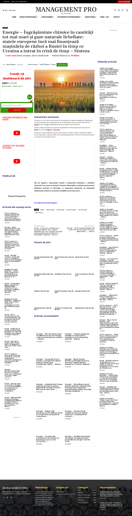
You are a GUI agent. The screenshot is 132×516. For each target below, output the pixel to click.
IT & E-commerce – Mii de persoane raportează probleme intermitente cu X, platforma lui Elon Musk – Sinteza (109, 238)
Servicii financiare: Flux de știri (64, 257)
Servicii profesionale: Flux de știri (43, 257)
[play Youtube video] (16, 133)
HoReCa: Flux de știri (41, 291)
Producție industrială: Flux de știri (43, 274)
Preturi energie (60, 209)
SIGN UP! (17, 110)
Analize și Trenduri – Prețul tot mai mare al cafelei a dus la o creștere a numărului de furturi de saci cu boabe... (109, 120)
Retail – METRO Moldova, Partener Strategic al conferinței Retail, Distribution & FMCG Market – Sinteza (109, 286)
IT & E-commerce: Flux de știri (84, 274)
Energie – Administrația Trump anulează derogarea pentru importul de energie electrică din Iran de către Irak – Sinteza (109, 390)
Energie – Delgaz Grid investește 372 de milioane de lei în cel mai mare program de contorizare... (49, 413)
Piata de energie (50, 209)
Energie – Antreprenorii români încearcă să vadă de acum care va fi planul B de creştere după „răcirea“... (13, 373)
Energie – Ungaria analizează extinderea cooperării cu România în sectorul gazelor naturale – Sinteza (77, 336)
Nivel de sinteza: (33, 64)
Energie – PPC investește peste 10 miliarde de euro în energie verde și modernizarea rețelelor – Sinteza (49, 336)
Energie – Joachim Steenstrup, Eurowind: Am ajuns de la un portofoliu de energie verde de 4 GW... (77, 439)
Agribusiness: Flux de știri (84, 308)
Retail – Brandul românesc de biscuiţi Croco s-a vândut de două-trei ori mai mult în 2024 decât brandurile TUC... (13, 259)
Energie (5, 28)
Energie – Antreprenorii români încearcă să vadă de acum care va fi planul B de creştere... (76, 413)
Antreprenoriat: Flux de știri (42, 308)
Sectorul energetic (71, 209)
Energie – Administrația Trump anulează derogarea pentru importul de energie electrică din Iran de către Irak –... (49, 386)
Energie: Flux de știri (82, 291)
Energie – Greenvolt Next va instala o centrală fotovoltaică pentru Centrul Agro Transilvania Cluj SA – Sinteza (48, 361)
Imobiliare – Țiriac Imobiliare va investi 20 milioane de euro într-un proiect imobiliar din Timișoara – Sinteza (108, 148)
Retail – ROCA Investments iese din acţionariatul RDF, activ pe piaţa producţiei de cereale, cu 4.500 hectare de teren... (13, 318)
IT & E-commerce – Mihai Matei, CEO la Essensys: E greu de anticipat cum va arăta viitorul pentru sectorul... (12, 245)
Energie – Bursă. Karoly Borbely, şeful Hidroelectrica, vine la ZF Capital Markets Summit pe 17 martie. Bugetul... (78, 361)
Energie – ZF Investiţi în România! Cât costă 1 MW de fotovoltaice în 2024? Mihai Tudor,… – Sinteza (80, 229)
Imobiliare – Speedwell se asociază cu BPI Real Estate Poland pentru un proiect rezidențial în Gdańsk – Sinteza (109, 250)
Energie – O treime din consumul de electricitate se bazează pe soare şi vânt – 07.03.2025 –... (47, 439)
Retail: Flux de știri (82, 257)
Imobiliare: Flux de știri (63, 274)
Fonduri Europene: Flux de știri (64, 291)
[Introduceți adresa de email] (16, 105)
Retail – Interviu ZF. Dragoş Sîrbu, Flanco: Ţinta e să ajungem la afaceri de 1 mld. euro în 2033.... (13, 344)
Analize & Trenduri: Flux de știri (63, 308)
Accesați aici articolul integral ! (45, 203)
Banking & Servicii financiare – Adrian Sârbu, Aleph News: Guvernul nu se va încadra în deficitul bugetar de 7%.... (12, 273)
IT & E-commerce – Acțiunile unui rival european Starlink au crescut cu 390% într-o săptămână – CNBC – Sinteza (108, 274)
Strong (54, 64)
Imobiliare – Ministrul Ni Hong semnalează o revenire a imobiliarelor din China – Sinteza (108, 297)
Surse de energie (82, 209)
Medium (47, 64)
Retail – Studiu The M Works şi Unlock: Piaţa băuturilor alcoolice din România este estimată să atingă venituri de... (13, 331)
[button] (127, 10)
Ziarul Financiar (10, 64)
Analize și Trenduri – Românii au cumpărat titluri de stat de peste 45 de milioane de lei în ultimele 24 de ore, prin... (109, 84)
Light (41, 64)
